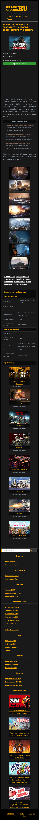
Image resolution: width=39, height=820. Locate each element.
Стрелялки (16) (11, 623)
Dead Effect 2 (19, 425)
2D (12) (8, 650)
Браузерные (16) (11, 579)
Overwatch (19, 491)
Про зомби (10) (11, 668)
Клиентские (9, 276)
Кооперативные (22, 276)
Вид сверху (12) (11, 647)
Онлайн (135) (10, 590)
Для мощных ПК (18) (13, 685)
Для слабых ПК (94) (13, 679)
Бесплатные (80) (11, 565)
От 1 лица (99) (10, 641)
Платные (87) (10, 562)
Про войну (8, 281)
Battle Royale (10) (12, 630)
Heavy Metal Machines (19, 469)
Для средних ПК (11, 284)
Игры (9, 16)
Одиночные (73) (11, 596)
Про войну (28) (11, 661)
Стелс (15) (9, 626)
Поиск (9, 19)
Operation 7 (20, 447)
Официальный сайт (19, 64)
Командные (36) (11, 610)
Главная (10, 814)
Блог (26, 16)
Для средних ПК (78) (13, 682)
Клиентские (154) (12, 576)
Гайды (18, 16)
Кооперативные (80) (13, 593)
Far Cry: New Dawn (19, 535)
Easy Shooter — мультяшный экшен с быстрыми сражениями (19, 804)
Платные (23, 284)
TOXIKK (19, 513)
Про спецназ (19, 281)
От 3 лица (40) (10, 644)
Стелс (28, 281)
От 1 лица (27, 279)
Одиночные (9, 279)
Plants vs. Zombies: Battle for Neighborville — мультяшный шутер (19, 780)
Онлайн (18, 279)
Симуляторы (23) (11, 617)
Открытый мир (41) (12, 607)
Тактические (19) (12, 620)
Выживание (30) (11, 614)
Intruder (19, 403)
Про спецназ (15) (12, 664)
